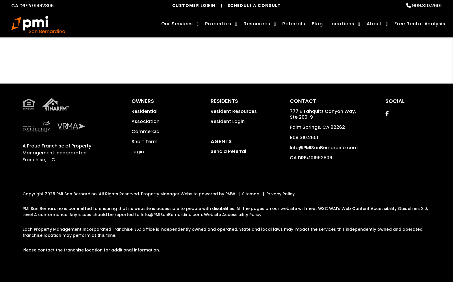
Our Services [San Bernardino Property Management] (177, 23)
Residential (144, 111)
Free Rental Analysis (419, 23)
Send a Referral (228, 151)
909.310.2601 (427, 5)
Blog (317, 23)
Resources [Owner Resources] (257, 23)
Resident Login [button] (228, 121)
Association (145, 121)
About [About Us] (374, 23)
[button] (387, 114)
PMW (230, 194)
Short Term (144, 141)
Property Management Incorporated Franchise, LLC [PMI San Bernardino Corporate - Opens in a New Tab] (57, 153)
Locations (341, 23)
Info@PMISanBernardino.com (324, 147)
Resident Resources (234, 111)
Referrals (293, 23)
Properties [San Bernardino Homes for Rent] (218, 23)
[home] (38, 24)
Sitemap (250, 194)
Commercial (146, 131)
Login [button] (137, 151)
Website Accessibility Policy (232, 214)
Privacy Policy (280, 194)
